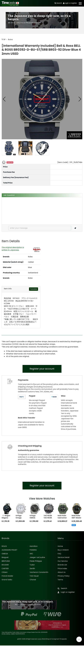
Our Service (63, 561)
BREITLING (6, 561)
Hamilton (34, 547)
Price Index (62, 569)
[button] (4, 99)
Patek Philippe (36, 561)
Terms (60, 580)
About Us (61, 573)
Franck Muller (7, 576)
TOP (3, 40)
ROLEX (4, 547)
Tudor (32, 565)
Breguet (5, 558)
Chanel (33, 580)
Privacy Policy (63, 576)
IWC (31, 554)
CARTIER (5, 569)
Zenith (32, 569)
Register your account (42, 369)
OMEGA (5, 554)
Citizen (5, 573)
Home (60, 547)
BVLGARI (5, 565)
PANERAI (33, 550)
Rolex (10, 40)
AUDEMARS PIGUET (9, 550)
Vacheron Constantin (39, 573)
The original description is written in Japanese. (13, 248)
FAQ (59, 554)
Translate (33, 289)
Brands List (62, 565)
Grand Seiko (7, 580)
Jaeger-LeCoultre (37, 558)
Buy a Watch (63, 550)
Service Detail (63, 558)
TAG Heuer (34, 576)
